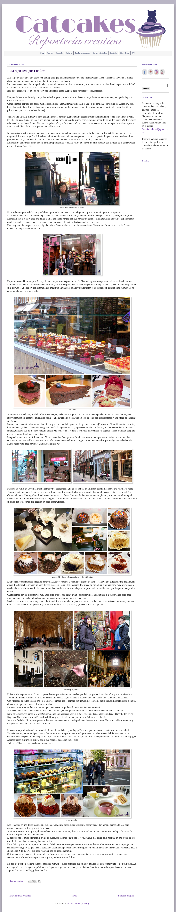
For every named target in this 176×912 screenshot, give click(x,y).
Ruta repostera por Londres (26, 71)
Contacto (113, 53)
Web (133, 53)
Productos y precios (82, 53)
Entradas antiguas (126, 895)
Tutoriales (59, 53)
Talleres (69, 53)
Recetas (50, 53)
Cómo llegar (124, 53)
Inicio (74, 895)
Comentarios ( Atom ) (78, 903)
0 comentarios (16, 881)
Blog (42, 53)
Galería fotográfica (100, 53)
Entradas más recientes (20, 895)
